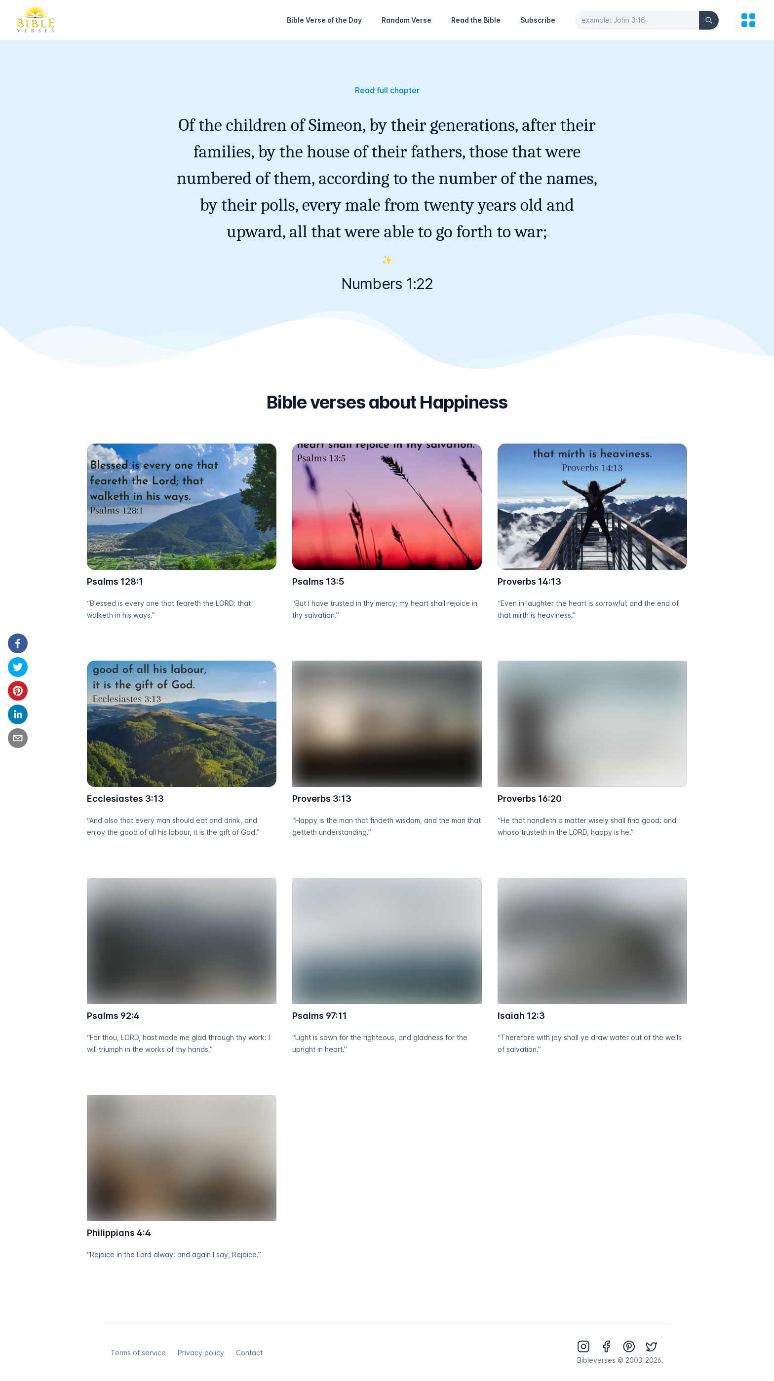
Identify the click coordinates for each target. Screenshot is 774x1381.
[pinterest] (18, 691)
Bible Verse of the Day (324, 20)
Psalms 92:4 (113, 1015)
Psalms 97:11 (319, 1015)
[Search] (709, 20)
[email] (18, 738)
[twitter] (18, 667)
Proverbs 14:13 (529, 581)
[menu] (748, 20)
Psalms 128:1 (115, 581)
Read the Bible (476, 20)
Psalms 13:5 (318, 581)
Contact (249, 1352)
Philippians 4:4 (119, 1233)
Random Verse (406, 20)
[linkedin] (18, 714)
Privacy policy (201, 1352)
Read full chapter (387, 90)
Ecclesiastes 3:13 (125, 798)
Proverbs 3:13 (321, 798)
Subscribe (537, 20)
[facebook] (18, 643)
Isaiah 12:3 (521, 1015)
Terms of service (138, 1352)
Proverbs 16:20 (530, 798)
